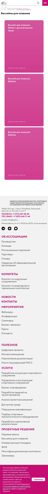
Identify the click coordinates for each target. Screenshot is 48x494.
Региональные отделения (15, 250)
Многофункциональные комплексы (21, 451)
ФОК (4, 447)
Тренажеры (7, 455)
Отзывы (5, 258)
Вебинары (7, 312)
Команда (6, 245)
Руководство (8, 241)
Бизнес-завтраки (10, 324)
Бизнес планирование (13, 387)
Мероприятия (12, 306)
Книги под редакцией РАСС (17, 362)
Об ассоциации (14, 236)
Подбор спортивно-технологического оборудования (19, 415)
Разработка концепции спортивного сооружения (21, 374)
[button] (45, 3)
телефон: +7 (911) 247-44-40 (15, 214)
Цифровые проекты (12, 349)
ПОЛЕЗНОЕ (9, 344)
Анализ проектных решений (17, 399)
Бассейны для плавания (14, 438)
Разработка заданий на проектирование (14, 393)
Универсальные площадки (16, 442)
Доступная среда (10, 404)
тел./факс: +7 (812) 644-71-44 (15, 216)
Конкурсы (7, 333)
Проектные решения (17, 429)
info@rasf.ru (13, 220)
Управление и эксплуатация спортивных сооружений (16, 381)
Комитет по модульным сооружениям (14, 280)
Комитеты (9, 274)
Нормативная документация (17, 358)
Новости (8, 296)
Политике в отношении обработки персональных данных (17, 486)
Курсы (5, 328)
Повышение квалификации (16, 409)
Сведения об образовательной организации (18, 264)
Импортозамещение (12, 354)
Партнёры (7, 254)
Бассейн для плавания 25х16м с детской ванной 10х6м (20, 28)
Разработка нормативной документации (15, 422)
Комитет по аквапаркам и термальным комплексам (15, 287)
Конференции (9, 316)
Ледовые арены (10, 434)
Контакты (9, 301)
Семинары (7, 320)
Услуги (7, 367)
